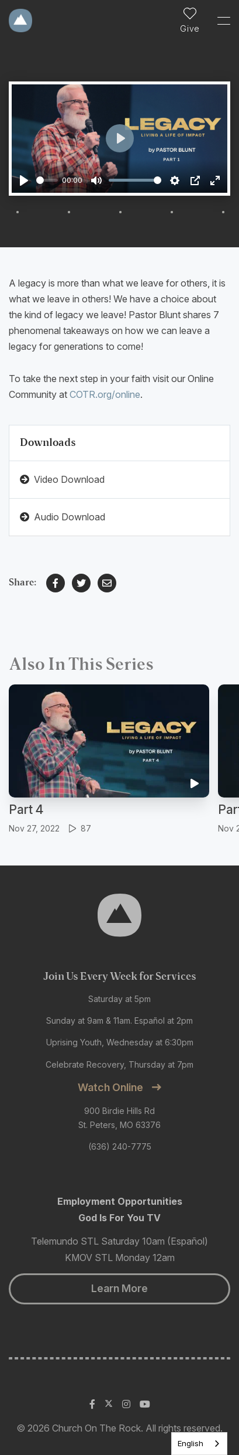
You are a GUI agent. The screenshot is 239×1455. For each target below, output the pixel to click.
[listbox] (199, 1443)
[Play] (24, 180)
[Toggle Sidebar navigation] (218, 20)
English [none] (190, 1443)
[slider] (47, 180)
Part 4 (26, 809)
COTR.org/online (105, 394)
